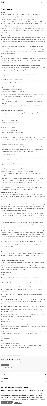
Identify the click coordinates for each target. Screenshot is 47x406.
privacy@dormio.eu (5, 338)
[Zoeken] (43, 2)
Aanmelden (5, 365)
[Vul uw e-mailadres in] (11, 362)
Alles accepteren (7, 402)
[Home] (41, 2)
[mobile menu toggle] (45, 2)
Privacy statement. (41, 399)
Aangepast (18, 402)
